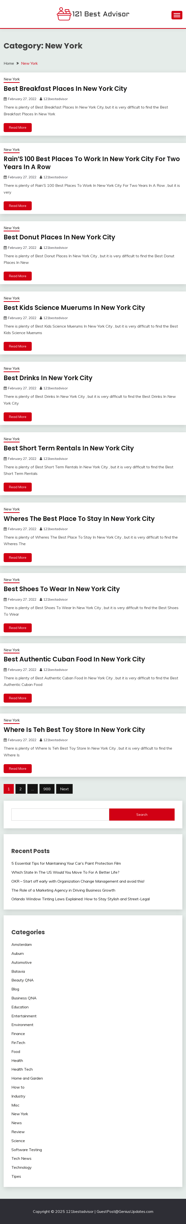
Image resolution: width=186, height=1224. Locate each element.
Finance (18, 1033)
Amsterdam (21, 944)
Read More (17, 127)
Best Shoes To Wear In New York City (62, 589)
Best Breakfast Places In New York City (65, 88)
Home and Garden (27, 1078)
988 (47, 788)
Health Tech (22, 1069)
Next (64, 788)
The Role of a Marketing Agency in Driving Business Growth (63, 890)
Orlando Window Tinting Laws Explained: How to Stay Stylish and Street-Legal (80, 898)
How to (17, 1087)
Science (18, 1140)
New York (12, 79)
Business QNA (24, 998)
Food (15, 1051)
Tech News (21, 1158)
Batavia (18, 971)
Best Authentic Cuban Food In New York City (74, 659)
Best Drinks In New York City (48, 378)
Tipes (16, 1176)
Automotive (21, 962)
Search (141, 814)
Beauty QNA (22, 980)
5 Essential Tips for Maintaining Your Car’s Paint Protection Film (66, 863)
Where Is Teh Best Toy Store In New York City (74, 729)
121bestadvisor (55, 99)
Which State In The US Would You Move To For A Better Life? (65, 872)
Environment (22, 1024)
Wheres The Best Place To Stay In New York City (79, 518)
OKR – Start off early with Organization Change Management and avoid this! (77, 881)
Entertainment (24, 1015)
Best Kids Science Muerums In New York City (74, 307)
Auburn (17, 953)
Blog (15, 989)
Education (20, 1006)
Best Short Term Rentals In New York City (69, 448)
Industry (18, 1096)
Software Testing (26, 1149)
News (16, 1122)
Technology (21, 1167)
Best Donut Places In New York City (59, 237)
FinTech (18, 1042)
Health (17, 1060)
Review (18, 1131)
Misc (15, 1105)
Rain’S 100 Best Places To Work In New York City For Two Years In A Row (92, 163)
